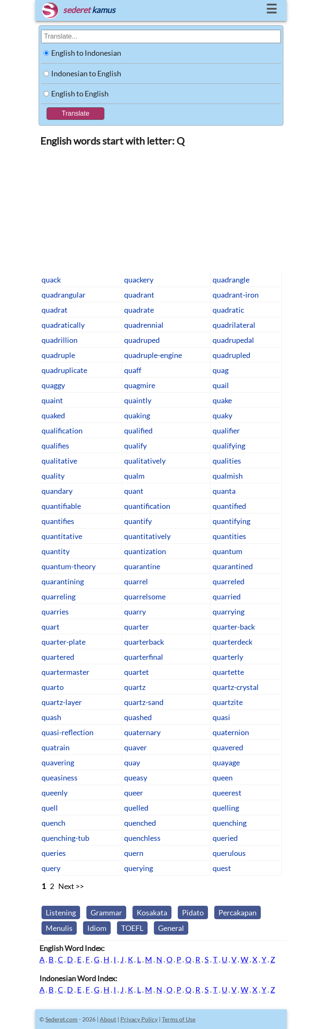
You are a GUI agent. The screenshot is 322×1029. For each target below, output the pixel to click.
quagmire (139, 385)
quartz (134, 687)
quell (50, 807)
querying (138, 868)
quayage (226, 762)
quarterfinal (143, 656)
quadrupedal (233, 340)
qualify (135, 445)
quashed (138, 717)
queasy (135, 777)
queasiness (60, 777)
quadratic (228, 309)
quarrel (136, 581)
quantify (138, 521)
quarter (136, 626)
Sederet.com (61, 1019)
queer (133, 792)
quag (221, 370)
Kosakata (152, 912)
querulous (229, 853)
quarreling (58, 596)
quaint (52, 400)
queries (54, 853)
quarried (227, 596)
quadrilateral (234, 324)
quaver (135, 747)
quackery (138, 279)
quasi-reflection (67, 732)
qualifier (226, 430)
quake (222, 400)
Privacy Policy (139, 1019)
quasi (221, 717)
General (171, 928)
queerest (227, 792)
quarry (135, 611)
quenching (230, 822)
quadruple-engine (153, 355)
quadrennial (144, 324)
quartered (58, 656)
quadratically (63, 324)
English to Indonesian (86, 52)
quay (132, 762)
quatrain (56, 747)
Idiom (96, 928)
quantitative (62, 536)
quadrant (139, 294)
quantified (229, 506)
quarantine (142, 566)
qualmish (228, 475)
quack (51, 279)
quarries (55, 611)
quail (221, 385)
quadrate (139, 309)
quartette (228, 671)
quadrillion (60, 340)
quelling (226, 807)
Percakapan (237, 912)
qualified (138, 430)
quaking (137, 415)
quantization (145, 551)
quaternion (231, 732)
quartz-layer (62, 702)
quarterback (144, 641)
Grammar (106, 912)
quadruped (142, 340)
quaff (132, 370)
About (108, 1019)
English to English (80, 93)
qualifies (55, 445)
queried (225, 837)
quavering (58, 762)
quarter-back (234, 626)
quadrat (55, 309)
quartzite (228, 702)
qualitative (59, 460)
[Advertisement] (161, 209)
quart (51, 626)
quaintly (137, 400)
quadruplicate (64, 370)
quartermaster (65, 671)
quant (133, 490)
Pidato (193, 912)
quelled (136, 807)
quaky (222, 415)
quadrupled (231, 355)
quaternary (142, 732)
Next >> (71, 886)
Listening (61, 912)
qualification (62, 430)
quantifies (58, 521)
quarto (53, 687)
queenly (55, 792)
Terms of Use (178, 1019)
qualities (227, 460)
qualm (134, 475)
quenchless (142, 837)
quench (53, 822)
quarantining (63, 581)
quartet (136, 671)
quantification (147, 506)
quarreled (228, 581)
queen (223, 777)
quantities (229, 536)
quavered (228, 747)
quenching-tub (65, 837)
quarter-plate (64, 641)
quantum (227, 551)
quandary (57, 490)
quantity (56, 551)
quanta (224, 490)
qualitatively (145, 460)
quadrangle (231, 279)
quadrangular (64, 294)
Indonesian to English (86, 73)
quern (133, 853)
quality (53, 475)
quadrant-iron (236, 294)
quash (51, 717)
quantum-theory (69, 566)
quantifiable (61, 506)
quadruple (58, 355)
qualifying (229, 445)
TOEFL (132, 928)
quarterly (228, 656)
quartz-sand (144, 702)
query (51, 868)
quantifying (231, 521)
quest (222, 868)
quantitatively (147, 536)
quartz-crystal (236, 687)
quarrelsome (145, 596)
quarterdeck (232, 641)
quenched (140, 822)
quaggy (53, 385)
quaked (53, 415)
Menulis (59, 928)
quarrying (228, 611)
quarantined (233, 566)
